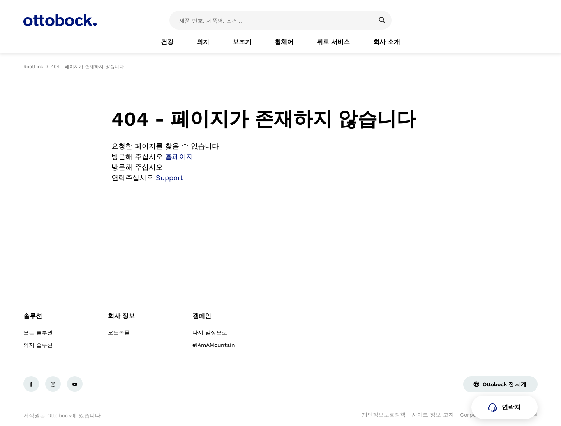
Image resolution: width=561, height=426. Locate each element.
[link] (167, 42)
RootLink (33, 66)
